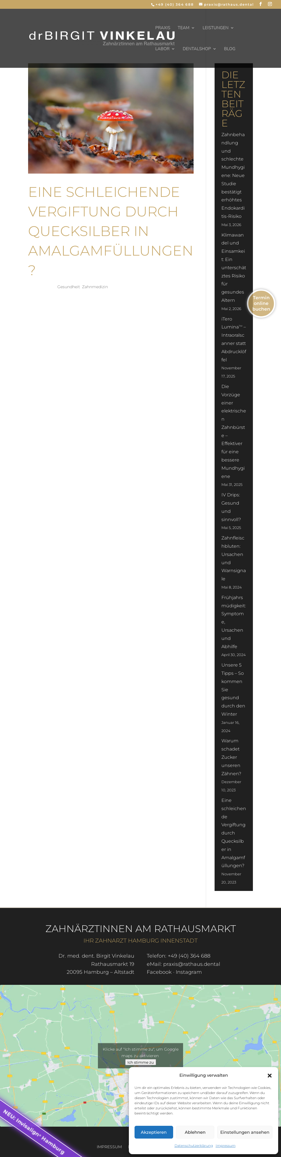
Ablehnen (195, 1132)
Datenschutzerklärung (194, 1145)
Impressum (226, 1145)
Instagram (189, 972)
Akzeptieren (154, 1132)
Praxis (162, 28)
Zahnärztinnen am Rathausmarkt (140, 929)
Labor (162, 49)
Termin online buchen (261, 303)
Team (183, 28)
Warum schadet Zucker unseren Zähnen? (231, 757)
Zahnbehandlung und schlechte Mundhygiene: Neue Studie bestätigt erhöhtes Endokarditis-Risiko (233, 175)
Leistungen (216, 28)
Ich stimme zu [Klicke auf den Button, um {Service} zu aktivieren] (140, 1062)
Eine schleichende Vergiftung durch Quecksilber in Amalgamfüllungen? (110, 231)
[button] (269, 1075)
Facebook (159, 972)
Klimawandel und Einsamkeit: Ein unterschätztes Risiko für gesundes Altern (233, 267)
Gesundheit (68, 286)
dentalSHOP (197, 49)
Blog (229, 49)
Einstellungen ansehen (244, 1132)
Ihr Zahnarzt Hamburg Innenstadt (140, 940)
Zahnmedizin (95, 286)
